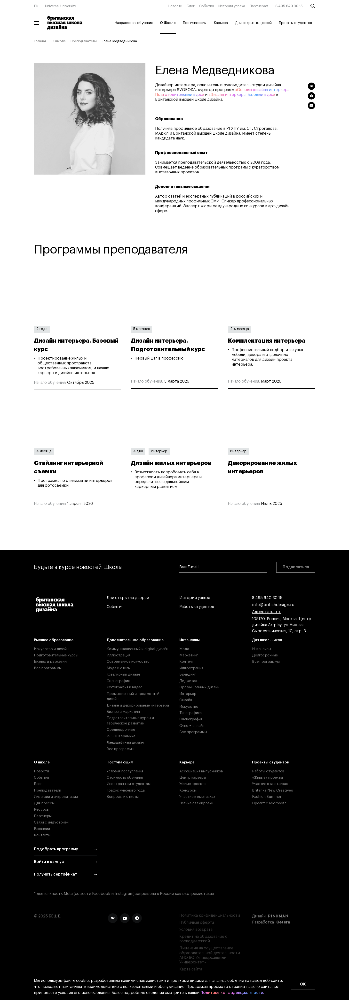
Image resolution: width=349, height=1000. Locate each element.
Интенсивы (189, 640)
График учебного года (126, 790)
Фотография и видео (125, 687)
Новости (175, 6)
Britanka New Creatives (272, 790)
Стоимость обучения (125, 777)
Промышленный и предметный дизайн (133, 696)
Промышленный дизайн (199, 687)
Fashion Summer (266, 797)
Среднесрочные (121, 729)
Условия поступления (125, 771)
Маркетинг (188, 655)
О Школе (168, 23)
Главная (40, 41)
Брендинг (187, 674)
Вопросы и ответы (123, 797)
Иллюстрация (118, 655)
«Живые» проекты (267, 777)
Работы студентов (196, 607)
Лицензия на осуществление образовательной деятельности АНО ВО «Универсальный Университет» (209, 955)
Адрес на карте (266, 612)
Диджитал (188, 681)
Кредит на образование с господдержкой (203, 939)
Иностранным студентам (129, 784)
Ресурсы (41, 809)
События (206, 6)
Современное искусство (128, 661)
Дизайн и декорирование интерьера (138, 705)
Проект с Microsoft (269, 803)
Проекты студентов (295, 23)
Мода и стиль (118, 668)
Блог (191, 6)
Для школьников (267, 640)
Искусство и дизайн (51, 649)
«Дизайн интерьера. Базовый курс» (241, 95)
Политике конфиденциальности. (232, 993)
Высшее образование (53, 640)
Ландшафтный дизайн (125, 742)
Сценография (118, 681)
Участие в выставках (197, 797)
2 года (42, 329)
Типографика (190, 713)
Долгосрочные (265, 655)
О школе (58, 41)
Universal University (60, 6)
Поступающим (194, 23)
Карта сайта (190, 969)
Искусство (188, 706)
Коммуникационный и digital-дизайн (137, 649)
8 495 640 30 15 (289, 6)
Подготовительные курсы (56, 655)
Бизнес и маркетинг (51, 661)
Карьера (221, 23)
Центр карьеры (192, 777)
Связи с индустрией (51, 822)
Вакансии (42, 829)
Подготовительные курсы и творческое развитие (130, 720)
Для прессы (44, 803)
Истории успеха (231, 6)
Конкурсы (188, 790)
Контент (186, 661)
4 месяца (44, 451)
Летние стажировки (196, 803)
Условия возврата (196, 929)
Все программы (48, 668)
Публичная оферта (196, 922)
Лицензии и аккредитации (56, 797)
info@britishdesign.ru (273, 605)
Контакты (42, 835)
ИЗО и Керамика (121, 736)
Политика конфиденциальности (209, 915)
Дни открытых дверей (253, 23)
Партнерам (259, 6)
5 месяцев (141, 329)
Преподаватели (84, 41)
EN (36, 6)
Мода (184, 649)
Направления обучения (133, 23)
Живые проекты (192, 784)
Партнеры (43, 816)
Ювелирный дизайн (123, 674)
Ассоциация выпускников (201, 771)
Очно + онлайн (191, 726)
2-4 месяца (239, 329)
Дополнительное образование (135, 640)
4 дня (138, 451)
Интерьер (159, 451)
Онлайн (185, 700)
